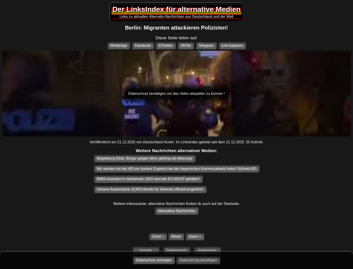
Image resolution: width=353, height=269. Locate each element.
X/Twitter (165, 45)
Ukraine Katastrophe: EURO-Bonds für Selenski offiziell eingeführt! (150, 189)
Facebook (142, 45)
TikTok (185, 45)
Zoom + (195, 236)
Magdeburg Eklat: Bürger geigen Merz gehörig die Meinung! (144, 158)
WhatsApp (118, 45)
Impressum (207, 250)
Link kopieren (232, 45)
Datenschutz (177, 250)
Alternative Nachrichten (176, 211)
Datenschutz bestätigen (198, 260)
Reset (176, 236)
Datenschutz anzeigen (154, 260)
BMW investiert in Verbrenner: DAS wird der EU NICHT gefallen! (148, 179)
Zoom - (157, 236)
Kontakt (146, 250)
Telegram (206, 45)
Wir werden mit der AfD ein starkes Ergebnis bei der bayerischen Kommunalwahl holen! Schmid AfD (176, 169)
